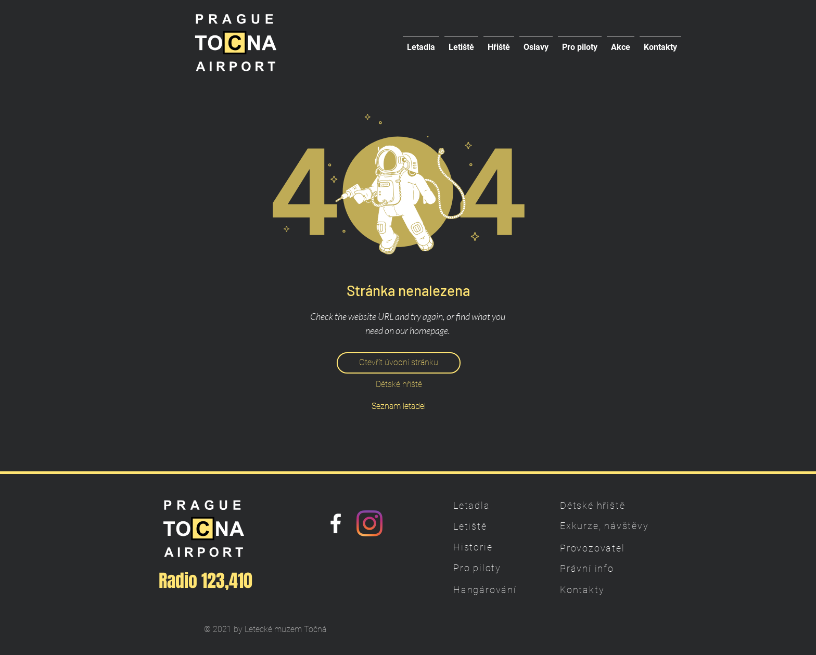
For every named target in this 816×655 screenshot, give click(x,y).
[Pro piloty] (489, 567)
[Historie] (489, 546)
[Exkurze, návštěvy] (605, 525)
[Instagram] (369, 523)
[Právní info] (596, 568)
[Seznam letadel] (399, 406)
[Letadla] (489, 505)
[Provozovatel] (596, 547)
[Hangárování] (489, 589)
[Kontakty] (596, 589)
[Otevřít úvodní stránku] (399, 363)
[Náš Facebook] (336, 523)
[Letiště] (489, 526)
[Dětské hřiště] (399, 384)
